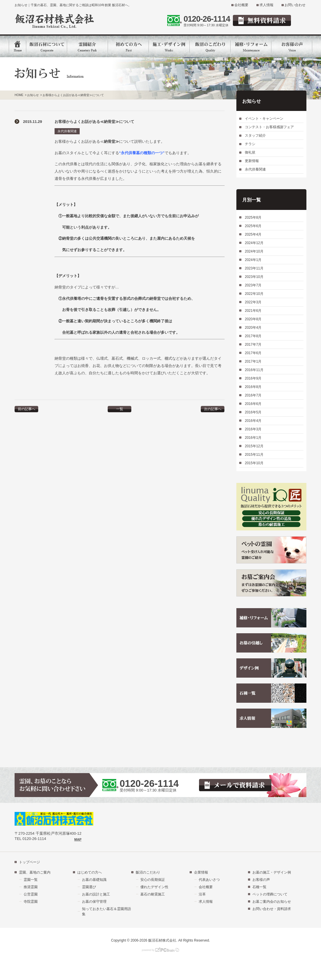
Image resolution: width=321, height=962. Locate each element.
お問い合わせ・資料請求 (271, 909)
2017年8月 (253, 336)
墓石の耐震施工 (152, 894)
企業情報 (201, 872)
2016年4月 (253, 421)
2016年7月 (253, 395)
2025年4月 (253, 234)
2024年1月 (253, 260)
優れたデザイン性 (154, 887)
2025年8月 (253, 217)
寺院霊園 (31, 902)
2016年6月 (253, 404)
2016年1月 (253, 438)
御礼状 (250, 152)
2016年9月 (253, 378)
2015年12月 (254, 446)
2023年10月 (254, 277)
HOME (19, 95)
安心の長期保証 (152, 880)
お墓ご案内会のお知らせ (271, 902)
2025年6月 (253, 226)
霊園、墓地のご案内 (34, 872)
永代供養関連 (67, 131)
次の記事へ (212, 409)
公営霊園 (31, 894)
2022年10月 (254, 294)
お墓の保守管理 (94, 902)
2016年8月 (253, 387)
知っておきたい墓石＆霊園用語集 (106, 911)
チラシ (250, 144)
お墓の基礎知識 (94, 880)
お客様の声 (261, 880)
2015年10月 (254, 463)
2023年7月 (253, 285)
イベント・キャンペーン (264, 118)
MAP (77, 839)
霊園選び (89, 887)
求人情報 (266, 5)
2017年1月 (253, 361)
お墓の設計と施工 (96, 894)
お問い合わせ (295, 5)
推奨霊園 (31, 887)
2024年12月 (254, 243)
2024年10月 (254, 251)
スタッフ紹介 (255, 135)
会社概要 (241, 5)
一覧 (119, 409)
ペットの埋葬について (269, 894)
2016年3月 (253, 429)
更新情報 (252, 161)
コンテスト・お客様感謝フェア (269, 127)
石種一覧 (259, 887)
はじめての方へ (89, 872)
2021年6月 (253, 311)
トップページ (29, 862)
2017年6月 (253, 353)
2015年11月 (254, 455)
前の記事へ (26, 409)
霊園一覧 (31, 880)
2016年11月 (254, 370)
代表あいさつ (209, 880)
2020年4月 (253, 328)
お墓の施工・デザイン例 (271, 872)
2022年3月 (253, 302)
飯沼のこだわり (148, 872)
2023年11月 (254, 268)
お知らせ (33, 95)
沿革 (202, 894)
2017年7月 (253, 344)
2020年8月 (253, 319)
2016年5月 (253, 412)
